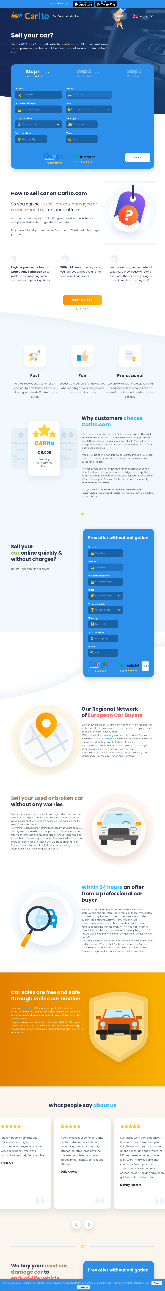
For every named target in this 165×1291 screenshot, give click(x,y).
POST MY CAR (82, 275)
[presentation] (76, 1139)
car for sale (29, 933)
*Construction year (96, 90)
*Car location (93, 105)
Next (138, 131)
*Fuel (121, 90)
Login (116, 16)
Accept (157, 1283)
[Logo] (28, 16)
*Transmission (25, 105)
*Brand (21, 90)
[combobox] (133, 97)
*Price (122, 105)
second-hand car (107, 661)
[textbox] (133, 96)
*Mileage (56, 105)
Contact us (74, 16)
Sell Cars (60, 16)
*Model (55, 90)
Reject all (83, 1287)
